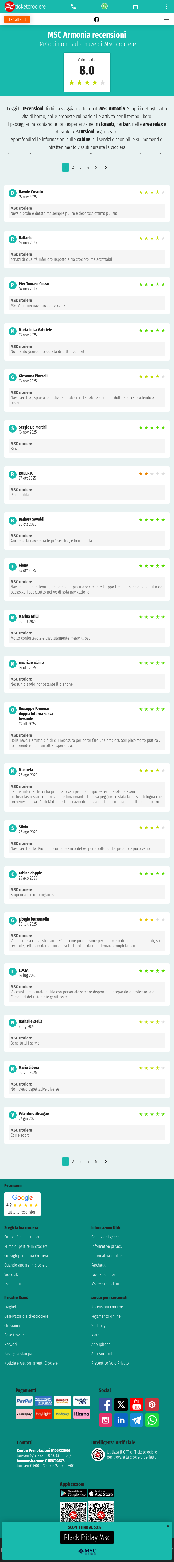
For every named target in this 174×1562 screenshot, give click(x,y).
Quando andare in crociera (25, 1265)
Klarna (96, 1335)
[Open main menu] (166, 19)
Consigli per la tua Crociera (26, 1255)
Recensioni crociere (107, 1306)
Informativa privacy (106, 1246)
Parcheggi (99, 1265)
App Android (101, 1353)
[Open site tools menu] (166, 6)
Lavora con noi (103, 1274)
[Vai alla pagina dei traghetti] (17, 19)
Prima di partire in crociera (26, 1246)
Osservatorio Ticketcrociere (26, 1316)
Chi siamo (12, 1325)
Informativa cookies (107, 1255)
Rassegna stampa (18, 1353)
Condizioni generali (107, 1237)
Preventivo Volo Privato (110, 1363)
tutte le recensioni (22, 1212)
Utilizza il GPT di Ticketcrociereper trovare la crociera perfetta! (124, 1454)
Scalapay (98, 1325)
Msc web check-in (105, 1283)
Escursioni (12, 1283)
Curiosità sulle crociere (22, 1237)
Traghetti (11, 1306)
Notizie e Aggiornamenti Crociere (31, 1363)
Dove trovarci (14, 1335)
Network (11, 1344)
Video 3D (11, 1274)
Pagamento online (106, 1316)
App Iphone (100, 1344)
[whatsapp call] (104, 6)
